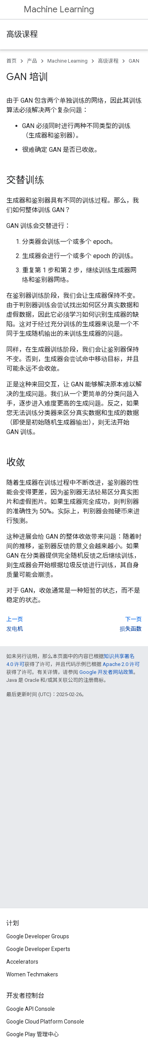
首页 (11, 61)
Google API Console (30, 1009)
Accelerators (22, 962)
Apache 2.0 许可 (121, 664)
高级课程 (22, 34)
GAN (134, 61)
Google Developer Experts (38, 949)
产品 (32, 61)
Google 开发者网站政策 (106, 672)
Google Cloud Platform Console (45, 1021)
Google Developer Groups (37, 936)
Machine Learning (59, 9)
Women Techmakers (32, 974)
